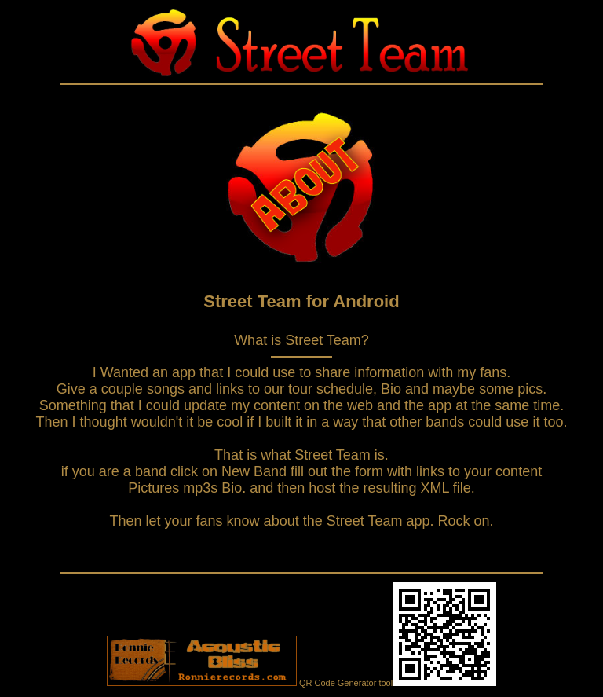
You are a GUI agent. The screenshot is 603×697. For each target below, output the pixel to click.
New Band (256, 471)
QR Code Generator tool (397, 683)
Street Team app (378, 521)
